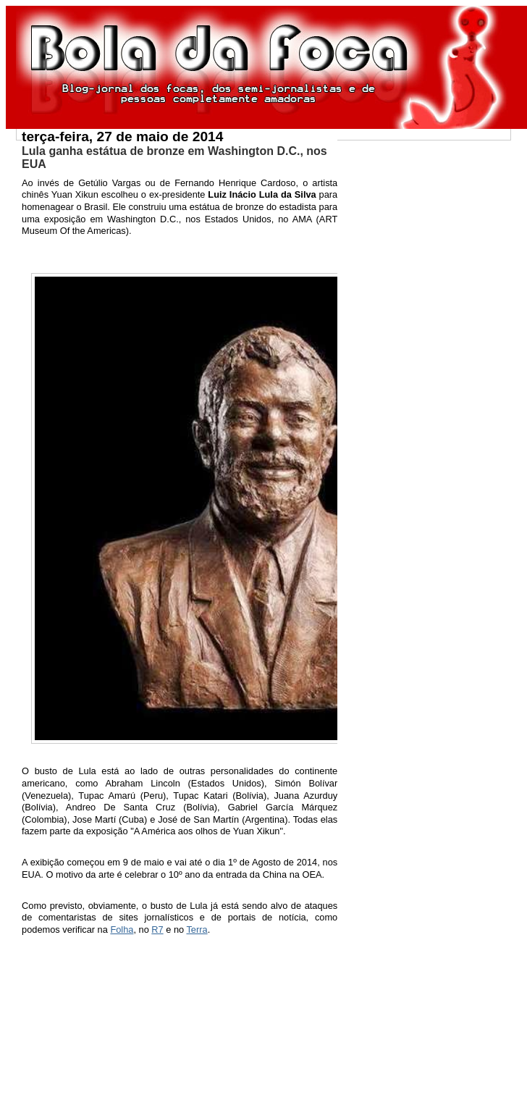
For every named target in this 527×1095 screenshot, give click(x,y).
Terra (196, 929)
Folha (121, 929)
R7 (157, 929)
